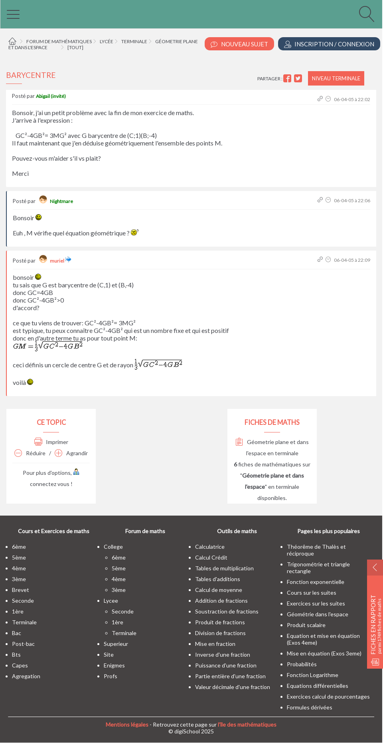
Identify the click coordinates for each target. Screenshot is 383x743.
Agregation (26, 676)
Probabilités (302, 664)
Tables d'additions (217, 579)
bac (16, 632)
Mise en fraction (215, 643)
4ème (19, 568)
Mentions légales (127, 724)
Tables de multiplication (224, 568)
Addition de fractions (221, 600)
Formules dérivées (309, 707)
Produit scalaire (306, 624)
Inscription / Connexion (329, 44)
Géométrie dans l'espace (317, 614)
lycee (111, 600)
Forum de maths (145, 531)
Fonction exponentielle (315, 581)
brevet (20, 589)
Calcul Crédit (211, 557)
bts (16, 654)
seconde (23, 600)
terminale (24, 622)
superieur (116, 643)
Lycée (106, 41)
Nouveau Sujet (239, 44)
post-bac (23, 643)
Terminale (134, 41)
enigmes (114, 665)
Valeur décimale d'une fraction (232, 686)
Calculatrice (210, 546)
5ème (19, 557)
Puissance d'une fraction (226, 665)
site (109, 654)
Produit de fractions (220, 622)
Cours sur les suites (311, 592)
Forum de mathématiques (59, 41)
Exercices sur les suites (316, 603)
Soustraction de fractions (227, 611)
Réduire (29, 453)
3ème (19, 579)
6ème (19, 546)
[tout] (75, 47)
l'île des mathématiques (247, 724)
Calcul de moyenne (218, 589)
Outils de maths (237, 531)
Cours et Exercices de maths (53, 531)
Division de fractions (220, 632)
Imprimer (51, 441)
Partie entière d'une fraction (230, 676)
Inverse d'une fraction (222, 654)
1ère (18, 611)
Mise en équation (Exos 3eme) (324, 653)
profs (110, 676)
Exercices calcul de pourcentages (328, 696)
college (113, 546)
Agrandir (71, 453)
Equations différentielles (317, 685)
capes (20, 665)
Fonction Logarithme (312, 674)
